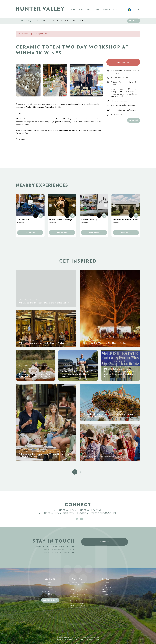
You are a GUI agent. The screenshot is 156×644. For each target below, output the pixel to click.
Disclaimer (106, 589)
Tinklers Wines (24, 219)
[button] (28, 80)
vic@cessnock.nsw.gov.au (78, 607)
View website (123, 62)
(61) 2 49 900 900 (78, 594)
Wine (81, 10)
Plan (73, 10)
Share (132, 21)
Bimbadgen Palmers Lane (125, 219)
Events (106, 10)
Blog (50, 594)
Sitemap (105, 582)
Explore (117, 10)
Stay (89, 10)
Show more (20, 139)
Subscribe (104, 542)
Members (106, 594)
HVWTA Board (106, 592)
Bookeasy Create (92, 639)
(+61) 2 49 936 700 (78, 605)
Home (18, 21)
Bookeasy (70, 639)
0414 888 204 (116, 115)
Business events (50, 600)
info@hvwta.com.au (78, 596)
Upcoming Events (36, 21)
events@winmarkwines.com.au (123, 105)
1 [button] (74, 472)
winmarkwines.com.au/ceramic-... (124, 110)
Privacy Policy (105, 585)
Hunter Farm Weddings (60, 219)
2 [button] (80, 472)
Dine (97, 10)
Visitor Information (50, 592)
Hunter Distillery (89, 219)
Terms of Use (105, 587)
